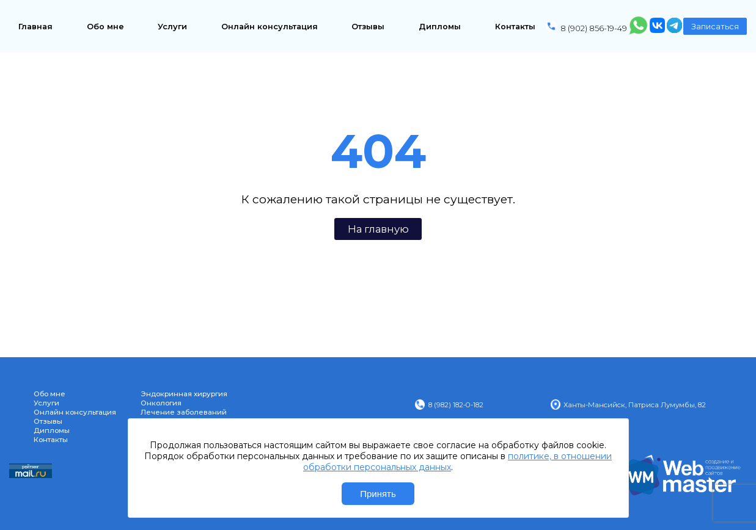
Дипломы (440, 26)
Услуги (172, 26)
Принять (378, 493)
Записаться (715, 26)
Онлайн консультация (269, 26)
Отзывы (367, 26)
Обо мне (105, 26)
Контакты (515, 26)
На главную (378, 229)
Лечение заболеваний (184, 412)
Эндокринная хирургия (184, 394)
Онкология (161, 403)
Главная (35, 26)
